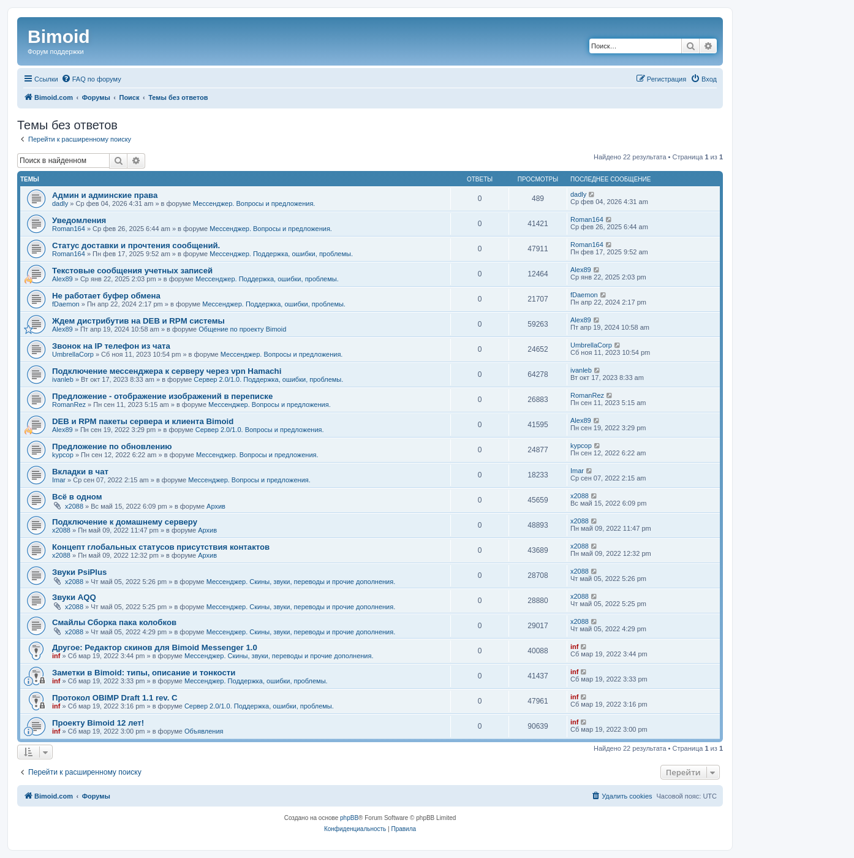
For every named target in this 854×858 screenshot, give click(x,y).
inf (56, 655)
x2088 (74, 506)
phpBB (349, 817)
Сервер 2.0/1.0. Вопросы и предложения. (259, 429)
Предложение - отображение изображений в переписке (162, 396)
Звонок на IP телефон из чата (111, 346)
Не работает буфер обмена (106, 295)
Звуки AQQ (74, 597)
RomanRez (69, 404)
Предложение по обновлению (112, 446)
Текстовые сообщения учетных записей (132, 270)
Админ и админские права (104, 195)
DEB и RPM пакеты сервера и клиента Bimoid (142, 421)
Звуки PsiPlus (79, 572)
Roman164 (68, 228)
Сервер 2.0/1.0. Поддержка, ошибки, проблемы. (268, 379)
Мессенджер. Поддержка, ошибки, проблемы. (281, 253)
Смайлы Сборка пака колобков (114, 622)
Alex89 (62, 279)
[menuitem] (91, 79)
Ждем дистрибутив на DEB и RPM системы (138, 320)
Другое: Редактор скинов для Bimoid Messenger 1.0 (154, 647)
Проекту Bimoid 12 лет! (98, 722)
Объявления (204, 731)
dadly (60, 203)
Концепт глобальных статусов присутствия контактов (161, 547)
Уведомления (79, 220)
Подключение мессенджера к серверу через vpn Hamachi (166, 371)
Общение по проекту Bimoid (242, 329)
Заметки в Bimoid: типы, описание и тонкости (143, 672)
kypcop (63, 454)
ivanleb (63, 379)
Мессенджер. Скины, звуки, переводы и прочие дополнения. (301, 581)
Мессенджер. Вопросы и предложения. (254, 203)
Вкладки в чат (80, 471)
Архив (215, 506)
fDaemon (66, 304)
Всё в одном (77, 496)
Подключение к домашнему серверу (124, 521)
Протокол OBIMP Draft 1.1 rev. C (115, 697)
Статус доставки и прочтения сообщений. (136, 245)
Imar (59, 480)
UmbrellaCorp (73, 354)
